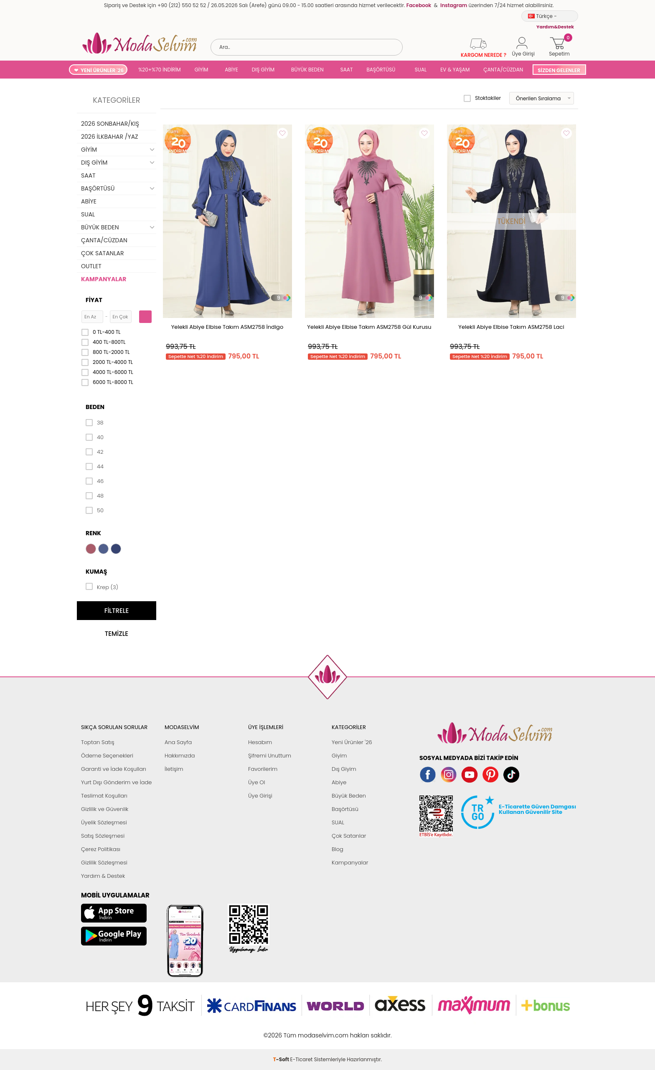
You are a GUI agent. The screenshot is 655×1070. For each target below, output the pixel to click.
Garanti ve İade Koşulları (113, 769)
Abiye (339, 782)
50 (95, 510)
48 (95, 496)
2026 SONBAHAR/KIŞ (110, 123)
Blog (337, 849)
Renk (93, 533)
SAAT (346, 69)
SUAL (419, 69)
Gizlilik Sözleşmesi (104, 863)
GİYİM (201, 69)
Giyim (339, 756)
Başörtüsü (345, 809)
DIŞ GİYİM (263, 69)
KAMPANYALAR (103, 279)
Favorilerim (262, 769)
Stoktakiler (482, 98)
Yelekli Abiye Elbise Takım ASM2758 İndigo (227, 327)
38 (95, 423)
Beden (95, 407)
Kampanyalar (350, 863)
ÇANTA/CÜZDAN (503, 69)
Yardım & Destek (103, 876)
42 (94, 452)
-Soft (281, 1030)
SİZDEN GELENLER (559, 70)
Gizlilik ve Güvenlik (104, 809)
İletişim (174, 769)
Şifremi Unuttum (269, 756)
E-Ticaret (301, 1030)
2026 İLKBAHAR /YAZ (109, 136)
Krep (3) (102, 586)
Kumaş (96, 571)
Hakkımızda (180, 756)
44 (95, 467)
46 (95, 481)
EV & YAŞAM (455, 69)
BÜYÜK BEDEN (307, 69)
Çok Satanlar (349, 836)
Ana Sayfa (178, 742)
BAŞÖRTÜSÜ (380, 69)
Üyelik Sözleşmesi (104, 822)
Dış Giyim (344, 769)
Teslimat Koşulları (104, 796)
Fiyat (94, 300)
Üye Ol (256, 782)
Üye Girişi (260, 796)
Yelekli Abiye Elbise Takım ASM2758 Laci (511, 327)
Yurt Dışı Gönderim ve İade (116, 782)
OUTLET (91, 266)
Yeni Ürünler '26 (352, 742)
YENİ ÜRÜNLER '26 (102, 70)
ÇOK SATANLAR (102, 253)
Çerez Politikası (100, 849)
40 (95, 437)
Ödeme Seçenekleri (107, 756)
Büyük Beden (349, 796)
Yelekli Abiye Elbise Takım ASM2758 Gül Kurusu (369, 327)
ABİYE (231, 69)
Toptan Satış (97, 742)
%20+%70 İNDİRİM (159, 69)
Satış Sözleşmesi (102, 836)
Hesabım (260, 742)
